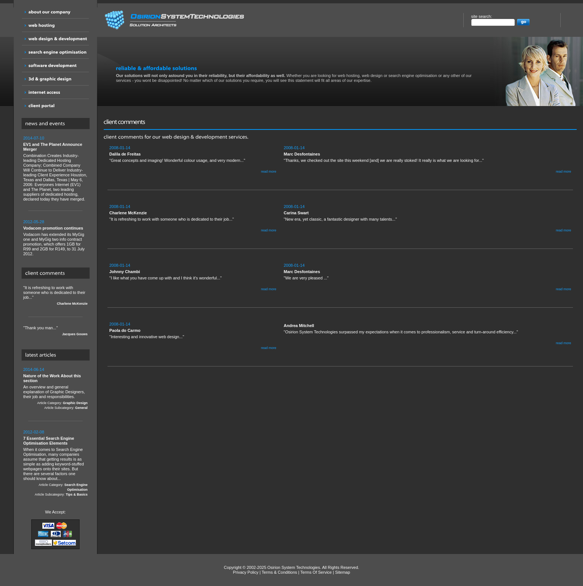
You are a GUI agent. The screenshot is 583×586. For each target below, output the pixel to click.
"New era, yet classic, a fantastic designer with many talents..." (427, 218)
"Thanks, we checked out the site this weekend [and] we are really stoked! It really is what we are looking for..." (427, 159)
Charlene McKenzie (72, 303)
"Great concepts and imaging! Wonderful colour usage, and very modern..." (192, 159)
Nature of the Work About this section (52, 378)
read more (268, 171)
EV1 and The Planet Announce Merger (53, 146)
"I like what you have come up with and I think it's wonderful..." (192, 277)
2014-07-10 (33, 138)
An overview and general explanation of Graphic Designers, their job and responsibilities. (55, 388)
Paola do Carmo (125, 330)
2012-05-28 (33, 222)
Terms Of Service (316, 572)
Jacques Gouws (75, 334)
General (81, 408)
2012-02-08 (33, 432)
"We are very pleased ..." (427, 277)
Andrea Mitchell (299, 325)
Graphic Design (75, 403)
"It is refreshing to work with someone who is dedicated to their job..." (55, 295)
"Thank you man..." (55, 331)
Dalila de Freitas (125, 154)
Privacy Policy (245, 572)
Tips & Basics (77, 494)
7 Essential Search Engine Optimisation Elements (48, 440)
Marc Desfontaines (302, 154)
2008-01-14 (119, 147)
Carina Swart (296, 213)
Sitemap (342, 572)
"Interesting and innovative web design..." (192, 336)
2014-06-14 (33, 369)
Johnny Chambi (124, 271)
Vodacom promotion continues (53, 228)
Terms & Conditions (279, 572)
